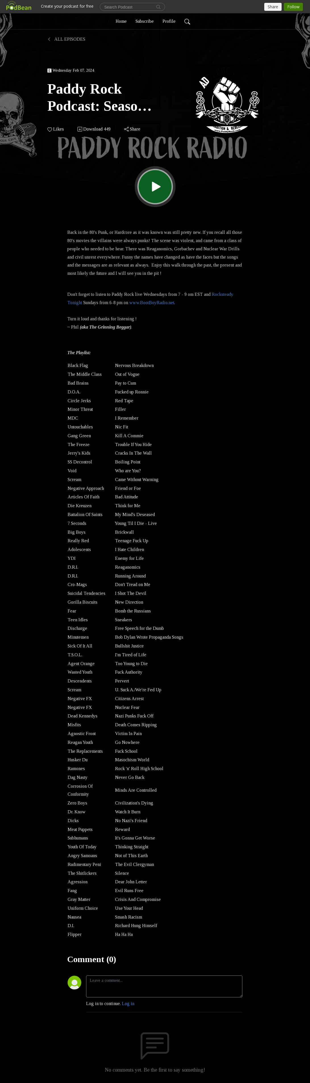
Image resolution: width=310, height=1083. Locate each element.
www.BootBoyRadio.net (151, 302)
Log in (128, 1003)
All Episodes (66, 39)
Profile (169, 21)
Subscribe (145, 21)
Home (121, 21)
